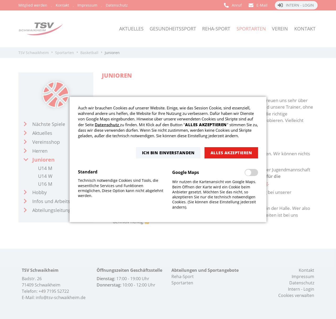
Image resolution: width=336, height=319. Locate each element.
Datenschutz (107, 124)
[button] (168, 152)
